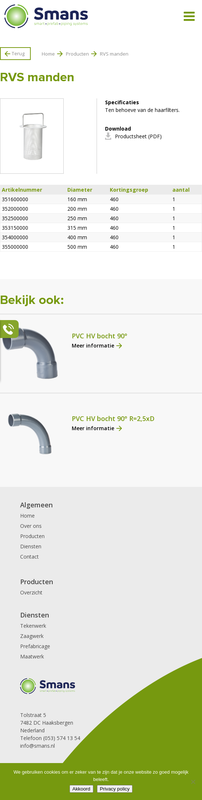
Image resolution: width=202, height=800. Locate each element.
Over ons (31, 525)
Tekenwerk (33, 625)
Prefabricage (35, 646)
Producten (77, 53)
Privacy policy (115, 789)
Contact (29, 556)
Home (48, 53)
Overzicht (31, 592)
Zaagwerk (32, 635)
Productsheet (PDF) (138, 136)
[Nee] (193, 781)
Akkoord (81, 789)
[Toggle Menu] (189, 16)
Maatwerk (32, 656)
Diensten (30, 546)
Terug (18, 53)
